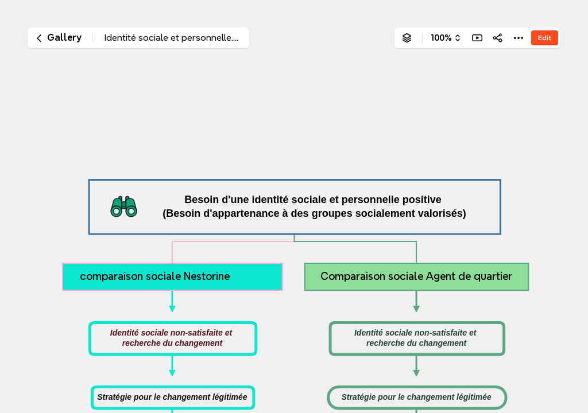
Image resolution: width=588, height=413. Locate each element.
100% (441, 38)
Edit (544, 37)
